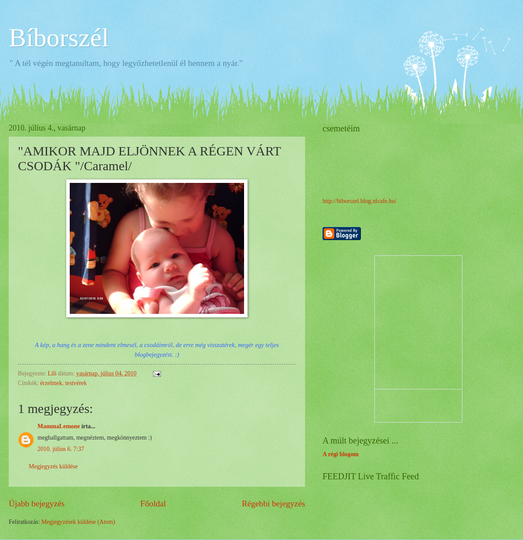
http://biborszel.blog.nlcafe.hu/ (360, 201)
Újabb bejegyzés (37, 503)
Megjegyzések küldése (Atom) (78, 522)
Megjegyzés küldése (53, 466)
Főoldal (153, 503)
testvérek (76, 383)
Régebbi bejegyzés (273, 503)
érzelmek (51, 383)
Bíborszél (59, 37)
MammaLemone (58, 426)
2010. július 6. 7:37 (60, 449)
